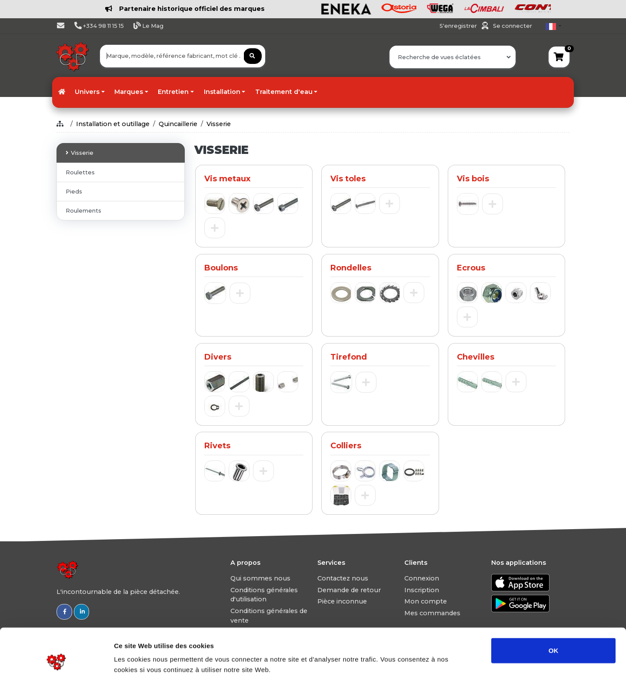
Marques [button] (128, 92)
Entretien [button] (173, 92)
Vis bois (473, 178)
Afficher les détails (479, 660)
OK (554, 605)
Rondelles (350, 268)
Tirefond (348, 357)
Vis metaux (227, 178)
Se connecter (512, 26)
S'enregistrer (459, 26)
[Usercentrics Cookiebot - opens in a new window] (56, 660)
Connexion (421, 578)
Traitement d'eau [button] (284, 92)
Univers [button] (87, 92)
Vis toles (348, 178)
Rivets (217, 445)
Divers (217, 357)
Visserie (218, 124)
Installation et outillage (113, 124)
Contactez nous (342, 578)
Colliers (345, 445)
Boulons (221, 268)
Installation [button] (222, 92)
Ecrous (471, 268)
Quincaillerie (178, 124)
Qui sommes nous (260, 578)
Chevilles (475, 357)
